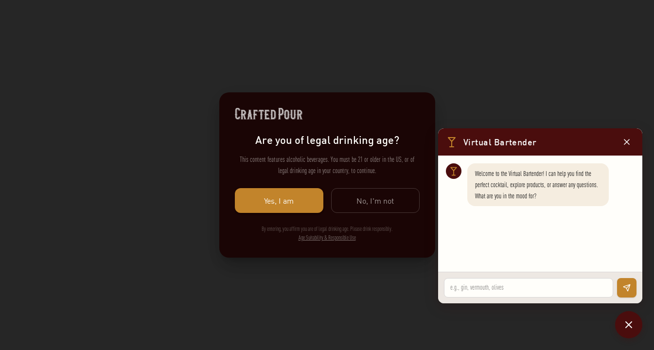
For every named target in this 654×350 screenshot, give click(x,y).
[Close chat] (628, 324)
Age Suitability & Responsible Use (327, 237)
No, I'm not (375, 200)
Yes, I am (279, 200)
